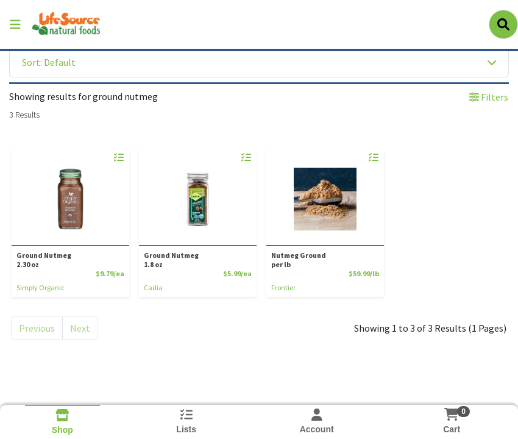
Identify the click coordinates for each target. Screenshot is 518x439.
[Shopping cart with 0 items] (451, 414)
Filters (488, 97)
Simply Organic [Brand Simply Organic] (40, 287)
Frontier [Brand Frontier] (283, 287)
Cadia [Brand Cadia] (153, 287)
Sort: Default (49, 62)
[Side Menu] (15, 24)
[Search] (503, 24)
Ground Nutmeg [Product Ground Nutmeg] (67, 260)
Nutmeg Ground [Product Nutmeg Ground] (322, 260)
